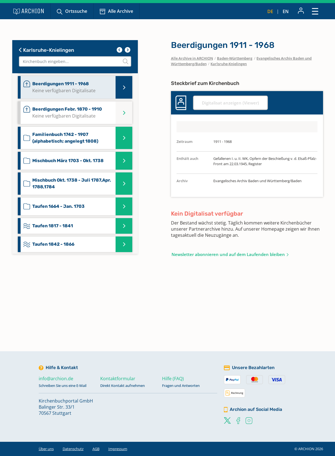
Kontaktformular (117, 378)
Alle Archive (120, 11)
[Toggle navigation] (315, 11)
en (286, 11)
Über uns (46, 448)
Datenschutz (73, 448)
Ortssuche (76, 11)
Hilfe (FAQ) (173, 378)
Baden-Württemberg (234, 58)
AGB (95, 448)
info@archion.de (56, 378)
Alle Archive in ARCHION (192, 58)
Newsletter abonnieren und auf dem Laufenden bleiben (228, 254)
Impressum (117, 448)
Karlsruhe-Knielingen (46, 50)
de (270, 11)
